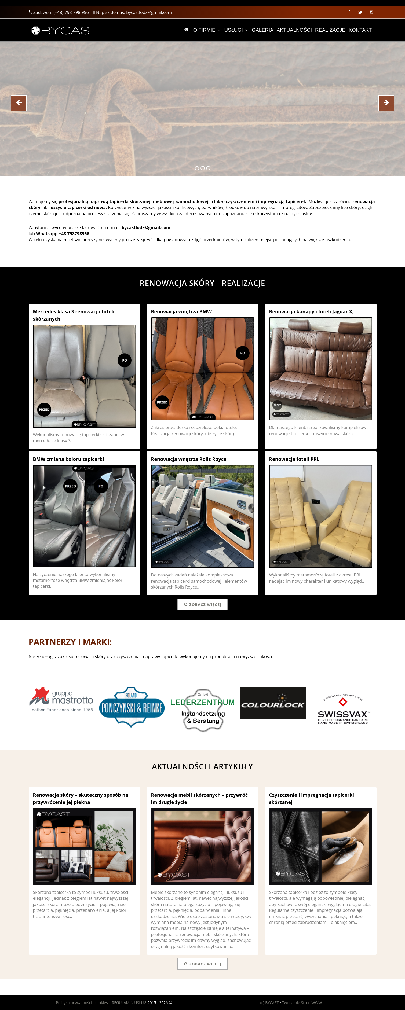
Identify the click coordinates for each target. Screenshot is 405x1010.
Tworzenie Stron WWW (302, 1002)
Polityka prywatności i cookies (82, 1002)
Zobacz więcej (202, 604)
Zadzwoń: (59, 12)
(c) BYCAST (269, 1002)
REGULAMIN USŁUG (129, 1002)
